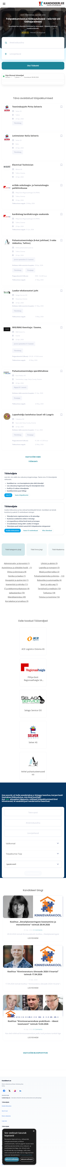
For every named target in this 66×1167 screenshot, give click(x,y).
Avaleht (4, 1100)
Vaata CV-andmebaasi (30, 530)
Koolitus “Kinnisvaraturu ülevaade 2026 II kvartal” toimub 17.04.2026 (48, 927)
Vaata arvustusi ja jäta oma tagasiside (38, 1137)
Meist (3, 1115)
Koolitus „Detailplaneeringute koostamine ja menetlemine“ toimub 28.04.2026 (17, 927)
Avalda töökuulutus (12, 530)
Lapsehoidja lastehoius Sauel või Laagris (33, 414)
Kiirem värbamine (6, 1066)
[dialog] (19, 1147)
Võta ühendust (47, 530)
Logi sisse (4, 1071)
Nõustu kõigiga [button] (11, 1159)
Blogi (3, 1110)
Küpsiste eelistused (41, 1157)
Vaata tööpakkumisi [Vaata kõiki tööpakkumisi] (21, 495)
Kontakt (4, 1120)
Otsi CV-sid (4, 1061)
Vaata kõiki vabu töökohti (33, 457)
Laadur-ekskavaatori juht (25, 290)
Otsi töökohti (33, 65)
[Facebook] (4, 1041)
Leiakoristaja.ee (6, 1048)
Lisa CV (8, 495)
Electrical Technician (22, 164)
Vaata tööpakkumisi (7, 1085)
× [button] (33, 1131)
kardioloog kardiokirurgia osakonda (30, 214)
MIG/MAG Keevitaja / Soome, (26, 327)
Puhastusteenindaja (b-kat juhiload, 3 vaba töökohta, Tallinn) (34, 241)
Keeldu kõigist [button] (27, 1159)
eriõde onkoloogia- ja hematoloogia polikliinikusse (30, 186)
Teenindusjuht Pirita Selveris (27, 106)
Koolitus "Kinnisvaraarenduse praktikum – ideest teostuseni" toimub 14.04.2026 (17, 977)
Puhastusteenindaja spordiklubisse (30, 371)
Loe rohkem (17, 938)
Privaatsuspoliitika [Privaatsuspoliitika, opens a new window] (26, 1155)
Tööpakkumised (6, 1105)
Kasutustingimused (6, 1125)
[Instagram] (15, 1041)
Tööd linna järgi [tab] (37, 549)
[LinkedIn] (20, 1041)
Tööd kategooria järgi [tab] (13, 549)
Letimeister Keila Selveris (25, 135)
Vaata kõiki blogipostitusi (34, 1003)
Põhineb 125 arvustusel (33, 32)
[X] (9, 1041)
